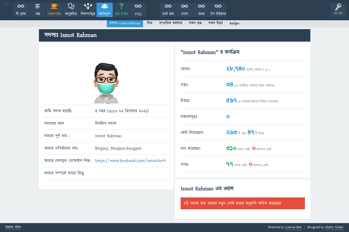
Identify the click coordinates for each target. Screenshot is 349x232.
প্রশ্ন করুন (121, 14)
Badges (235, 23)
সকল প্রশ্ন (195, 23)
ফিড (149, 23)
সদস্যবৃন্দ (105, 14)
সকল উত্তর (215, 23)
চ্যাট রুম (168, 14)
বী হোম (21, 14)
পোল (184, 14)
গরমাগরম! (54, 14)
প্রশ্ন (37, 14)
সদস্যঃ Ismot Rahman (124, 23)
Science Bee (293, 227)
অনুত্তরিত (71, 14)
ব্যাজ (201, 14)
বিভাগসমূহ (88, 14)
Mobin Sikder (334, 227)
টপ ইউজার (218, 14)
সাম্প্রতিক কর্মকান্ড (170, 23)
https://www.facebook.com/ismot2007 (130, 161)
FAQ (138, 14)
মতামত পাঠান (13, 227)
